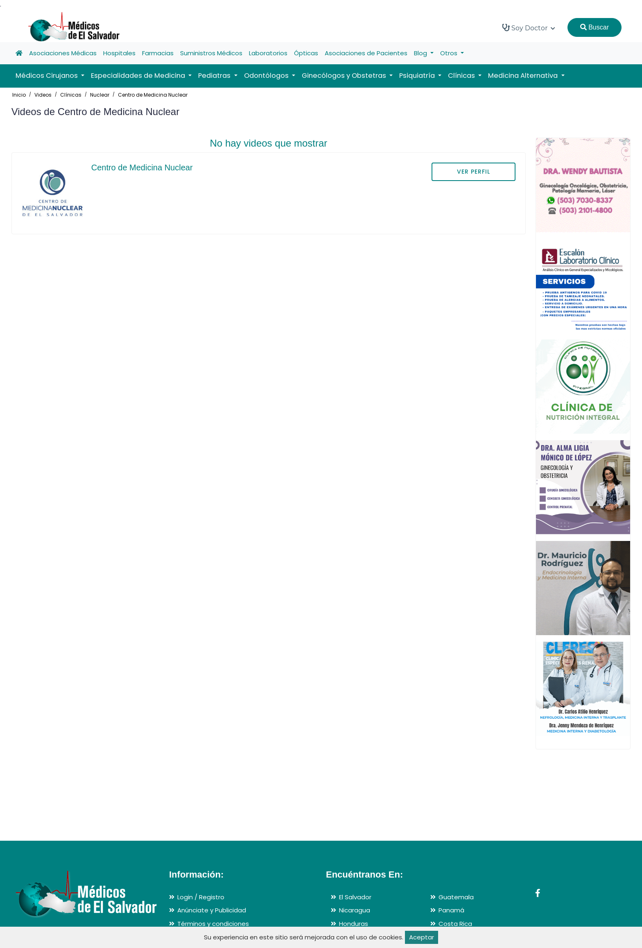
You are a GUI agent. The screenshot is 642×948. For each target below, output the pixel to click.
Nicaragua (354, 910)
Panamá (451, 910)
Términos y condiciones (213, 923)
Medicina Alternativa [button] (523, 75)
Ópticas (306, 53)
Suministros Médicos (211, 53)
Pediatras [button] (215, 75)
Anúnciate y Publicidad (211, 910)
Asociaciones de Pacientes (366, 53)
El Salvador (355, 897)
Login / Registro (200, 897)
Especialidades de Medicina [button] (139, 75)
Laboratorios (268, 53)
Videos (43, 94)
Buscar (594, 27)
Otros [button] (449, 53)
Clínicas (70, 94)
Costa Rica (455, 923)
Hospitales (119, 53)
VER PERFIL (473, 171)
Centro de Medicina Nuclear (153, 94)
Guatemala (456, 897)
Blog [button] (421, 53)
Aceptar (421, 937)
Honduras (353, 923)
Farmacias (158, 53)
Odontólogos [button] (267, 75)
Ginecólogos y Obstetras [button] (345, 75)
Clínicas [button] (462, 75)
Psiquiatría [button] (417, 75)
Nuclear (99, 94)
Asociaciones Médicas (63, 53)
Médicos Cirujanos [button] (47, 75)
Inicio (19, 94)
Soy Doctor (528, 28)
